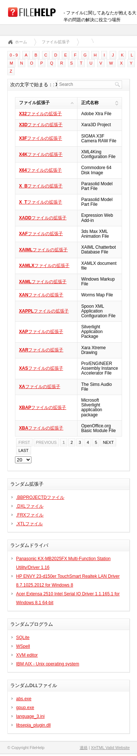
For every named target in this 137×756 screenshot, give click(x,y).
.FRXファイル (29, 515)
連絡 (84, 747)
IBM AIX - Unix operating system (47, 663)
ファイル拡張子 (56, 42)
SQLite (23, 637)
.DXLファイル (29, 506)
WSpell (23, 646)
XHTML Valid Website (110, 747)
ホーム (21, 42)
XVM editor (27, 655)
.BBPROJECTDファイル (40, 497)
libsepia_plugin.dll (33, 725)
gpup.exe (25, 707)
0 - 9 (14, 55)
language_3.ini (30, 716)
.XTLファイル (29, 523)
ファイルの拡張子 (40, 113)
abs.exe (23, 698)
